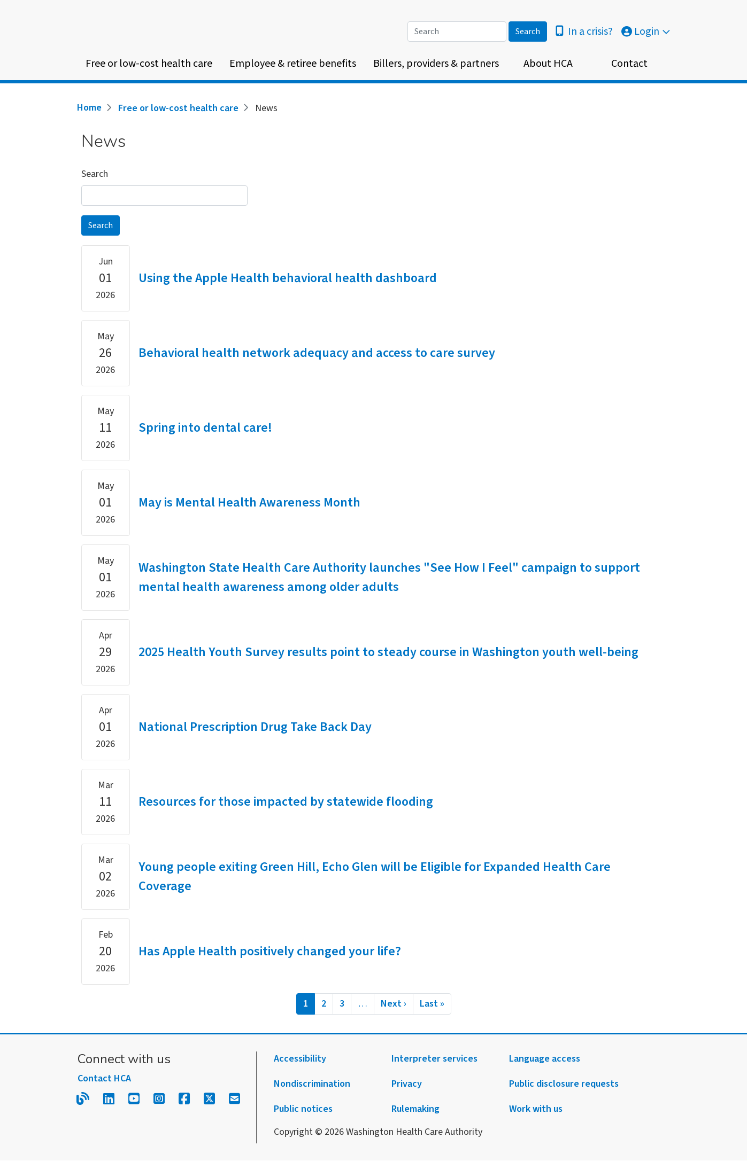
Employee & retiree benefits (292, 63)
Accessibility (300, 1058)
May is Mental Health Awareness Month (249, 502)
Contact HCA (104, 1078)
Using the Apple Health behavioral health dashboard (287, 278)
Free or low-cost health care (149, 63)
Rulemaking (415, 1109)
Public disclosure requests (564, 1083)
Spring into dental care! (205, 427)
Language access (544, 1058)
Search (94, 174)
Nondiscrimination (312, 1083)
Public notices (303, 1109)
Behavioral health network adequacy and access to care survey (316, 353)
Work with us (536, 1109)
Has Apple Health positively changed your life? (269, 951)
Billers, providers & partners (436, 63)
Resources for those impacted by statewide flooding (285, 801)
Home (89, 107)
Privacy (406, 1083)
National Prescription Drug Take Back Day (255, 727)
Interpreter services (434, 1058)
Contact (629, 63)
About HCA (548, 63)
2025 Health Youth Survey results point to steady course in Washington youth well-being (388, 652)
